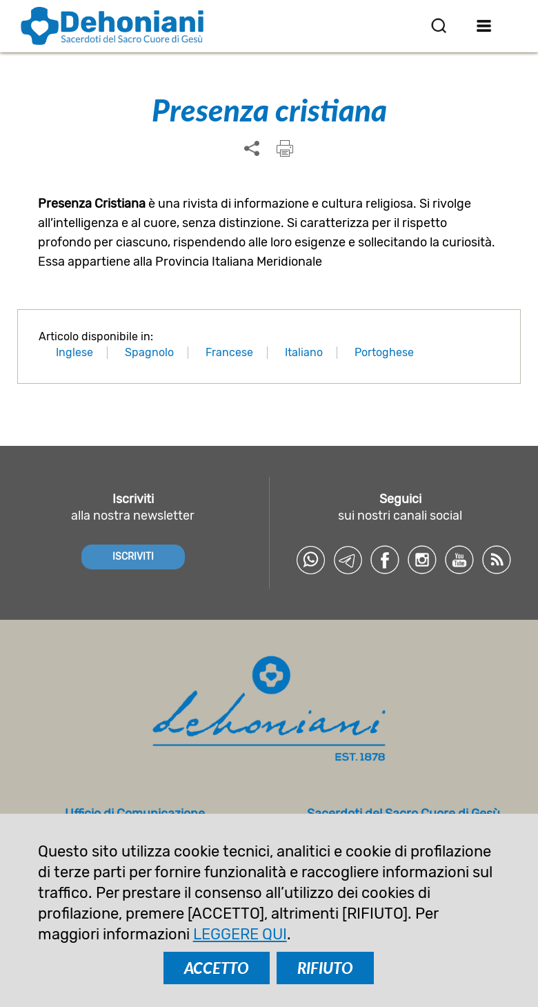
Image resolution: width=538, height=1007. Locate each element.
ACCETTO (216, 968)
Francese (229, 352)
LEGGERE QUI (240, 934)
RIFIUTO (325, 968)
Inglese (74, 352)
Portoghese (384, 352)
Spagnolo (149, 352)
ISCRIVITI (133, 557)
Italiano (304, 352)
